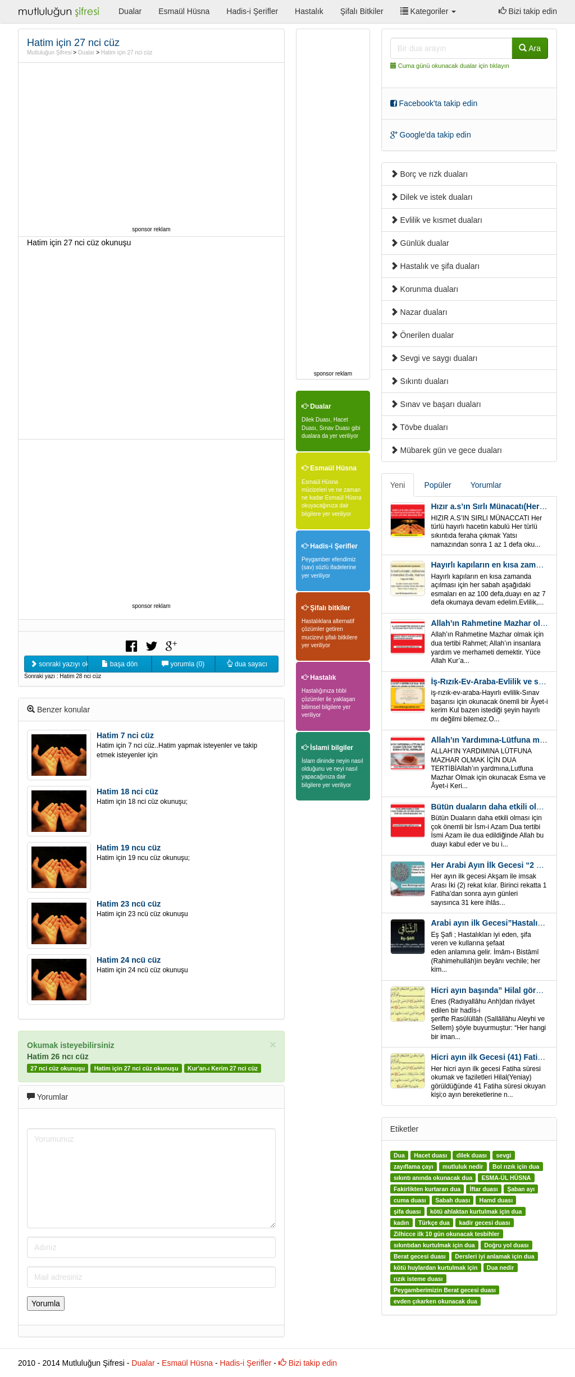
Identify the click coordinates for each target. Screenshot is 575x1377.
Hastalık (309, 11)
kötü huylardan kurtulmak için (435, 1267)
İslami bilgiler (327, 748)
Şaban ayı (521, 1189)
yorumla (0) (183, 664)
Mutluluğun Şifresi (49, 52)
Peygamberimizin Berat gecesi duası (445, 1290)
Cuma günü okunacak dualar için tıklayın (453, 65)
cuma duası (410, 1200)
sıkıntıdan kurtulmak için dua (434, 1245)
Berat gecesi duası (420, 1256)
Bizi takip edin (528, 11)
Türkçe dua (434, 1222)
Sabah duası (452, 1200)
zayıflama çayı (413, 1166)
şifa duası (407, 1211)
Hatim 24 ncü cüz (129, 959)
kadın (401, 1222)
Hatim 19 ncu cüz (129, 847)
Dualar (130, 11)
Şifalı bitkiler (326, 608)
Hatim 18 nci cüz (127, 791)
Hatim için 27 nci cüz (127, 52)
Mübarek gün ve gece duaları (446, 450)
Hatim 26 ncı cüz (58, 1056)
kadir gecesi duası (484, 1222)
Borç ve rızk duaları (429, 174)
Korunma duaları (424, 289)
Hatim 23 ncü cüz (129, 903)
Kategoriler (428, 11)
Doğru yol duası (506, 1245)
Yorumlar (486, 485)
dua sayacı (246, 664)
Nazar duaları (419, 312)
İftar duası (483, 1189)
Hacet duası (430, 1155)
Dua (399, 1155)
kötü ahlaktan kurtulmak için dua (476, 1211)
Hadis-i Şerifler (252, 11)
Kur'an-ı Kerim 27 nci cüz (223, 1068)
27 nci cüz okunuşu (57, 1068)
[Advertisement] (151, 144)
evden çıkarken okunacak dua (435, 1301)
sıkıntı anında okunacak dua (433, 1177)
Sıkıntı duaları (419, 381)
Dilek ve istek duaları (431, 197)
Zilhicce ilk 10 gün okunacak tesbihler (446, 1233)
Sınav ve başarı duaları (435, 404)
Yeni (397, 485)
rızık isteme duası (418, 1278)
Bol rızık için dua (515, 1166)
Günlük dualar (419, 243)
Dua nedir (500, 1267)
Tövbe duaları (419, 427)
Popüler (437, 485)
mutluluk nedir (462, 1166)
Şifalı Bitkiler (362, 11)
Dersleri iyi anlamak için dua (494, 1256)
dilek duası (472, 1155)
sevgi (503, 1155)
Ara (530, 48)
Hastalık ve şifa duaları (435, 266)
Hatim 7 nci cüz (125, 735)
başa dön (120, 664)
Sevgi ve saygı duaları (434, 358)
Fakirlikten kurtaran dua (427, 1189)
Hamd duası (496, 1200)
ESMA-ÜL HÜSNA (506, 1177)
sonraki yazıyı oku (59, 664)
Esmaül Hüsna (183, 11)
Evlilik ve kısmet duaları (436, 220)
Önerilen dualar (422, 335)
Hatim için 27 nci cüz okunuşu (136, 1068)
